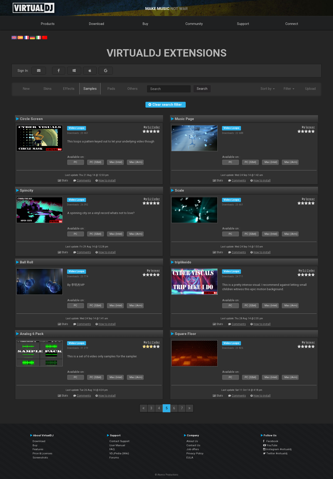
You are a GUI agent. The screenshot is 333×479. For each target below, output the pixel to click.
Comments (84, 180)
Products (48, 24)
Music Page (184, 119)
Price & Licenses (42, 453)
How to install (107, 180)
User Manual (117, 445)
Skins (47, 89)
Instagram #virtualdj (277, 449)
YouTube (270, 445)
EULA (189, 457)
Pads (111, 89)
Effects (68, 89)
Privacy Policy (195, 453)
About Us (192, 441)
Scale (179, 190)
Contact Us (193, 445)
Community (194, 24)
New (26, 89)
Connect (291, 24)
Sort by (268, 89)
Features (38, 449)
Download (96, 24)
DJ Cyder (154, 127)
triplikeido (183, 262)
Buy (145, 24)
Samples (90, 89)
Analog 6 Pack (31, 334)
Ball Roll (26, 262)
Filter (289, 89)
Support (243, 24)
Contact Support (119, 441)
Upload (310, 89)
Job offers (192, 449)
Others (132, 89)
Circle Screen (31, 119)
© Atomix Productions (166, 474)
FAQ (112, 449)
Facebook (270, 441)
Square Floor (185, 334)
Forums (114, 457)
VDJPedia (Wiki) (119, 453)
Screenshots (40, 457)
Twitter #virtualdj (275, 453)
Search (202, 89)
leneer (310, 127)
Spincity (26, 190)
